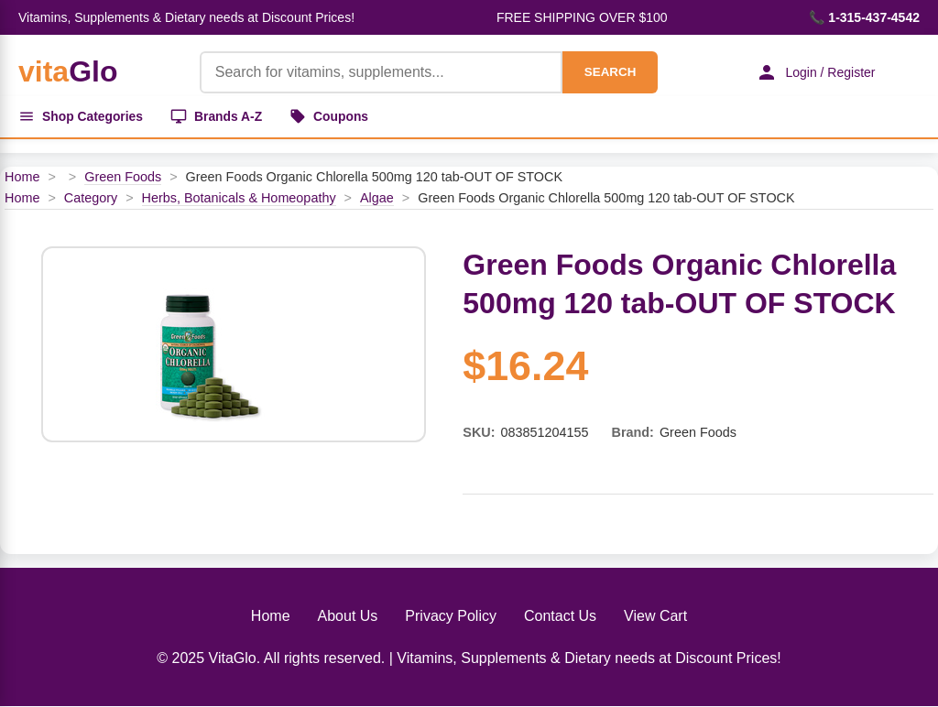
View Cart (655, 617)
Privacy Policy (450, 617)
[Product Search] (379, 72)
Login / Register (814, 72)
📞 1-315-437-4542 (864, 17)
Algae (377, 198)
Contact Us (560, 617)
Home (22, 177)
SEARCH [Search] (608, 72)
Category (90, 198)
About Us (348, 617)
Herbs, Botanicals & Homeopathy (239, 198)
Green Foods (122, 177)
